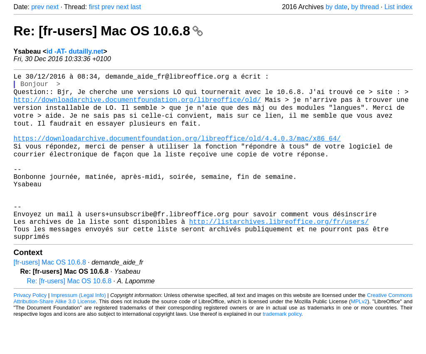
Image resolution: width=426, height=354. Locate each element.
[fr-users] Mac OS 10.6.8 (50, 296)
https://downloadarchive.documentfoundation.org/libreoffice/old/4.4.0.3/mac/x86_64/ (177, 151)
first (94, 6)
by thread (365, 6)
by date (336, 6)
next (52, 6)
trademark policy (282, 347)
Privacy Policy (30, 329)
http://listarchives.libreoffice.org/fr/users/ (279, 251)
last (136, 6)
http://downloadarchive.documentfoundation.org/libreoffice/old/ (137, 105)
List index (398, 6)
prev (37, 6)
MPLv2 (359, 335)
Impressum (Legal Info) (78, 329)
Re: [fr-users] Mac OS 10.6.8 (108, 30)
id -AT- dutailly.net (75, 51)
